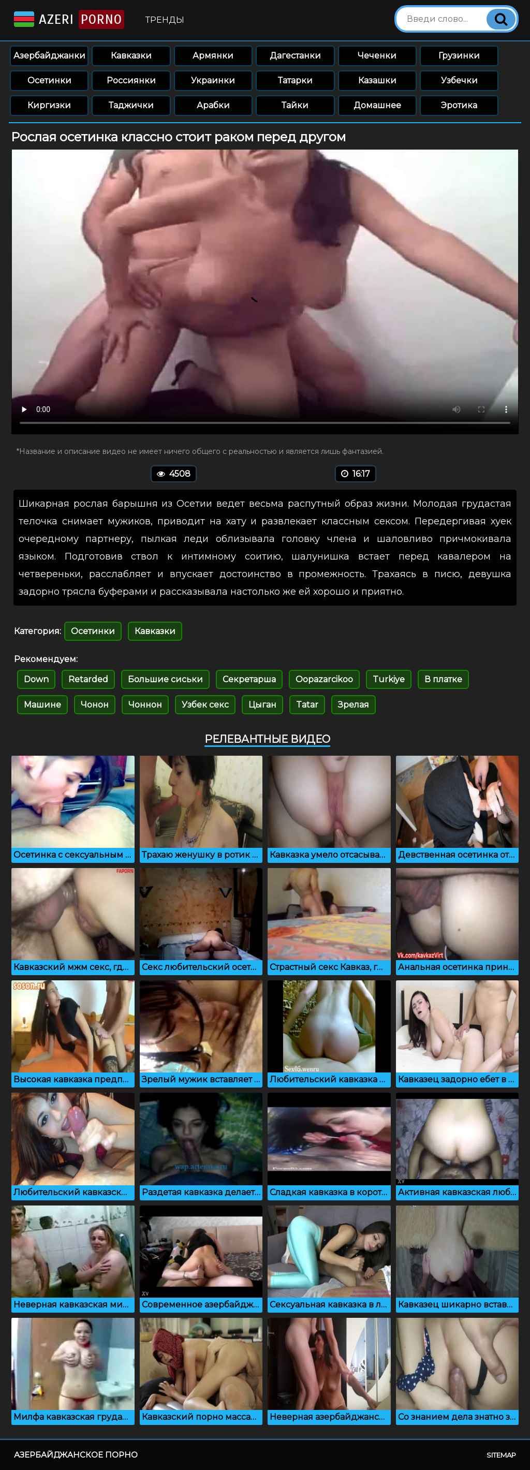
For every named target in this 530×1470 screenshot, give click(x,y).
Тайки (295, 105)
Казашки (377, 80)
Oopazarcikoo (324, 679)
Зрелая (353, 705)
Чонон (95, 705)
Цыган (262, 705)
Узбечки (459, 80)
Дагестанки (295, 56)
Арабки (213, 105)
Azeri (68, 19)
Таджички (131, 105)
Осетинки (49, 80)
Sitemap (501, 1455)
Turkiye (389, 679)
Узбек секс (205, 705)
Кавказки (131, 56)
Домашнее (377, 105)
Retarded (88, 679)
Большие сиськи (165, 679)
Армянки (213, 56)
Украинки (213, 80)
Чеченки (377, 56)
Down (36, 679)
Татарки (295, 80)
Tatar (307, 705)
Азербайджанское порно (76, 1455)
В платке (443, 679)
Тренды (164, 20)
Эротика (459, 105)
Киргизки (49, 105)
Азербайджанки (49, 56)
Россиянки (131, 80)
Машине (42, 705)
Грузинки (459, 56)
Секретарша (249, 679)
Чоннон (145, 705)
